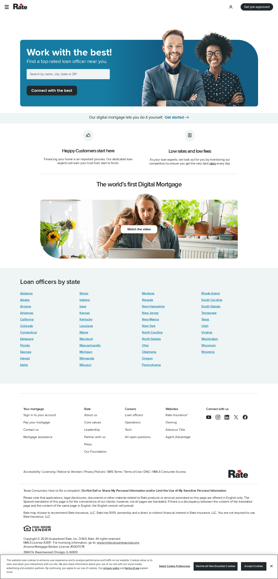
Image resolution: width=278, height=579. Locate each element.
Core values (92, 422)
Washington (209, 339)
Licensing (49, 472)
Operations (133, 422)
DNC (147, 472)
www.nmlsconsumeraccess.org (118, 543)
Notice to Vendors (70, 472)
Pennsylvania (151, 365)
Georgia (25, 352)
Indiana (85, 300)
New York (148, 326)
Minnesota (87, 358)
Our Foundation (95, 452)
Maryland (86, 339)
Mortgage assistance (37, 437)
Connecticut (28, 332)
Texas (205, 319)
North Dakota (151, 339)
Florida (25, 345)
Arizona (25, 306)
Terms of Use (133, 472)
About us (90, 415)
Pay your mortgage (36, 422)
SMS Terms (114, 472)
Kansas (85, 313)
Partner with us (94, 437)
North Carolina (152, 332)
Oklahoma (149, 352)
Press (88, 444)
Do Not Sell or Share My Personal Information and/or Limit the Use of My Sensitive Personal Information (154, 491)
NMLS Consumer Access (169, 472)
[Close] (271, 566)
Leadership (92, 430)
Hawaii (25, 358)
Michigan (86, 352)
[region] (139, 566)
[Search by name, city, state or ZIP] (68, 74)
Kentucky (86, 319)
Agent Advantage (178, 437)
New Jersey (150, 313)
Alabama (26, 293)
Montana (148, 293)
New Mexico (150, 319)
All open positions (137, 437)
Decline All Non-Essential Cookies (215, 566)
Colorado (26, 326)
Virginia (206, 332)
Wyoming (207, 352)
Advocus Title (175, 430)
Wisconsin (208, 345)
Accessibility (31, 472)
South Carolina (211, 300)
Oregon (147, 358)
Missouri (86, 365)
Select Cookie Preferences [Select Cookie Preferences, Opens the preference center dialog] (174, 566)
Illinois (84, 293)
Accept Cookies (253, 566)
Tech (128, 430)
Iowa (83, 306)
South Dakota (210, 306)
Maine (84, 332)
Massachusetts (90, 345)
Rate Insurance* (177, 415)
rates (212, 163)
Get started (174, 117)
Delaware (27, 339)
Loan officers (134, 415)
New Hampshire (153, 306)
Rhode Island (210, 293)
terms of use (132, 568)
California (27, 319)
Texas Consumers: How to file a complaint (51, 491)
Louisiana (86, 326)
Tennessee (208, 313)
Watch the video (139, 229)
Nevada (147, 300)
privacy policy (111, 568)
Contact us (31, 430)
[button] (7, 7)
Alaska (25, 300)
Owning (171, 422)
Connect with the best (51, 90)
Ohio (145, 345)
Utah (204, 326)
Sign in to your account (39, 415)
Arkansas (27, 313)
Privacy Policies (94, 472)
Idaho (24, 365)
